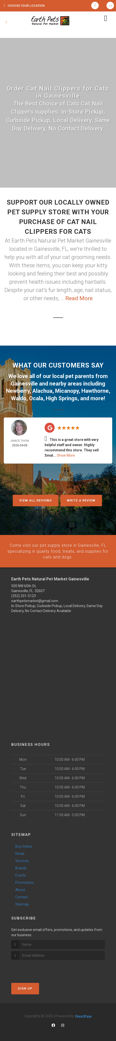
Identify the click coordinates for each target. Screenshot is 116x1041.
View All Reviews (35, 500)
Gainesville (24, 383)
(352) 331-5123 (23, 595)
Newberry (18, 390)
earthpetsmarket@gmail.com (34, 600)
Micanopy (67, 390)
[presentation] (38, 968)
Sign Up (25, 987)
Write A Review (81, 500)
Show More (66, 455)
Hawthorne (95, 390)
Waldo (18, 397)
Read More (79, 298)
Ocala (36, 397)
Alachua (42, 390)
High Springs (61, 397)
